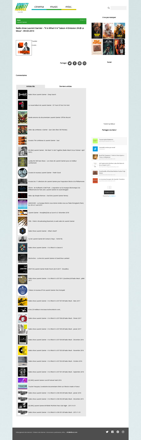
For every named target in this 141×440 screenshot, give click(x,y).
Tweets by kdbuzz (109, 124)
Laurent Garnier (22, 22)
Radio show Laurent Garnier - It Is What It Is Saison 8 (45, 247)
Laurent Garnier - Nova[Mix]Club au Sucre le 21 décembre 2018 (48, 213)
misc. (69, 6)
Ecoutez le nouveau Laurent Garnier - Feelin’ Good (44, 173)
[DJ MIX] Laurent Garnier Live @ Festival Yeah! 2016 (44, 380)
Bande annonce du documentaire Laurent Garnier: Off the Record (49, 117)
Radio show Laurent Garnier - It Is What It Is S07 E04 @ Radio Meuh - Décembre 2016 (56, 340)
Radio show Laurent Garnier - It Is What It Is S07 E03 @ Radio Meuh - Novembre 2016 (56, 350)
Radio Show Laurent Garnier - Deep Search (42, 94)
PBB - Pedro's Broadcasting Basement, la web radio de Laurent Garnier (51, 221)
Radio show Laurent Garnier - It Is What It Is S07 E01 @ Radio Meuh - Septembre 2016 (56, 372)
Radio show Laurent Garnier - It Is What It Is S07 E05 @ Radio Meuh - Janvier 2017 (54, 329)
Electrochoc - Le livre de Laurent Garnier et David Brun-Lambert (48, 258)
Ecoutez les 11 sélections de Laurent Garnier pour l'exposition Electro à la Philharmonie (56, 181)
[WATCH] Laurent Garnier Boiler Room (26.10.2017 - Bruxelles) (48, 269)
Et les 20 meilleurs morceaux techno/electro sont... (44, 309)
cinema (39, 6)
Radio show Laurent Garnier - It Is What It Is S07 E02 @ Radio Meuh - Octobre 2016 (55, 361)
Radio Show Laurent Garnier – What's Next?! (42, 231)
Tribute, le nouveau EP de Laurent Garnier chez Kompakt (46, 290)
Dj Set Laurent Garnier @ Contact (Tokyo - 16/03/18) (45, 239)
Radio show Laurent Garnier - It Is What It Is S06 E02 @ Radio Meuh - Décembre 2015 (56, 399)
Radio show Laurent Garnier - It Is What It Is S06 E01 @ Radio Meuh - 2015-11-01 (54, 412)
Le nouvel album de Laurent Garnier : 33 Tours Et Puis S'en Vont (49, 105)
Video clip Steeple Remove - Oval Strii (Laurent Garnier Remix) (48, 196)
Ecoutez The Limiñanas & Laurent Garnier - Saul (43, 140)
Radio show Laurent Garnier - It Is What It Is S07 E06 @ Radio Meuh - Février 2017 (54, 318)
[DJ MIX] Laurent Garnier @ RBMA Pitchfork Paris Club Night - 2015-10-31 (52, 406)
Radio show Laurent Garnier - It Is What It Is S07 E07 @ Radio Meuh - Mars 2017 (54, 301)
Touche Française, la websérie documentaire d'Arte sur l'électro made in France (54, 386)
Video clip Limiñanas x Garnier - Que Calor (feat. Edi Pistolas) (47, 130)
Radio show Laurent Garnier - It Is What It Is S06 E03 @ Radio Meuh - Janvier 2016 (54, 393)
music (54, 6)
